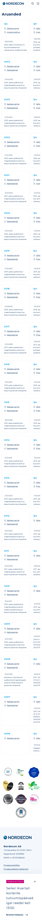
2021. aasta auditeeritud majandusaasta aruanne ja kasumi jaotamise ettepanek (15, 198)
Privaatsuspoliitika (12, 865)
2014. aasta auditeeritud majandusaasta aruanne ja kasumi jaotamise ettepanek (15, 463)
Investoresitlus (13, 32)
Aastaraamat (12, 70)
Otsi (32, 3)
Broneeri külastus (17, 915)
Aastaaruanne (13, 66)
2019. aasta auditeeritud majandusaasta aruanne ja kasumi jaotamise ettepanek (15, 274)
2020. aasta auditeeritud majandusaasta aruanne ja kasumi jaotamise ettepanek (15, 236)
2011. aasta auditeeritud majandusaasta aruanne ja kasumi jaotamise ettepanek (15, 572)
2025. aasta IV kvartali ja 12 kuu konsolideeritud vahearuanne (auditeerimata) (15, 47)
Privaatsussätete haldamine (16, 869)
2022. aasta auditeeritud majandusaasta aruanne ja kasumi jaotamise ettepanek (15, 161)
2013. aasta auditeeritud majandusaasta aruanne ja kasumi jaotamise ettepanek (15, 501)
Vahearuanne (13, 28)
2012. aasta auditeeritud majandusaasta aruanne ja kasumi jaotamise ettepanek (15, 536)
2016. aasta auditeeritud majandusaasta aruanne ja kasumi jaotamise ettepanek (15, 388)
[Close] (35, 881)
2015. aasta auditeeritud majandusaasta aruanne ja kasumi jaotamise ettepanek (15, 426)
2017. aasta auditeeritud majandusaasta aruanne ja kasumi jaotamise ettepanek (15, 350)
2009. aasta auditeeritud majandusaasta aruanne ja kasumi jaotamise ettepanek (15, 645)
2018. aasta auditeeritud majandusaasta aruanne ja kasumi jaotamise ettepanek (15, 312)
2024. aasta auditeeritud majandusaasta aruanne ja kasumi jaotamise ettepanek (15, 85)
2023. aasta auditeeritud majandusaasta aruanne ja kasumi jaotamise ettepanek (15, 123)
